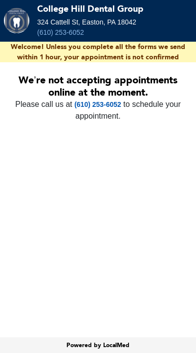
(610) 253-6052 (60, 32)
